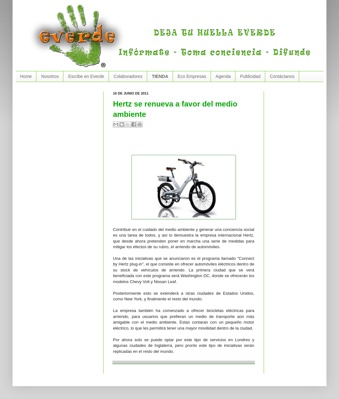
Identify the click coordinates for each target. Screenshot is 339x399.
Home (26, 76)
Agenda (223, 76)
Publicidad (250, 76)
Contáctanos (282, 76)
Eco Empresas (192, 76)
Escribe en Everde (86, 76)
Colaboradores (128, 76)
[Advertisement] (186, 143)
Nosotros (50, 76)
